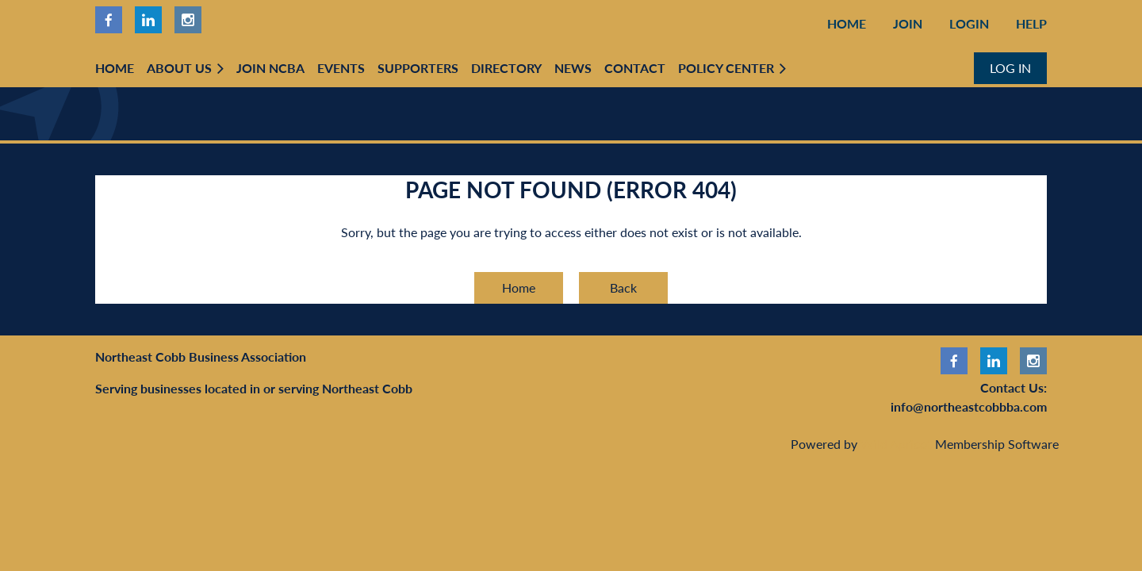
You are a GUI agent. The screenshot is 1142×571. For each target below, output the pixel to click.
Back (623, 287)
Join (907, 23)
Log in (1010, 67)
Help (1031, 23)
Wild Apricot (896, 443)
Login (969, 23)
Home (846, 23)
